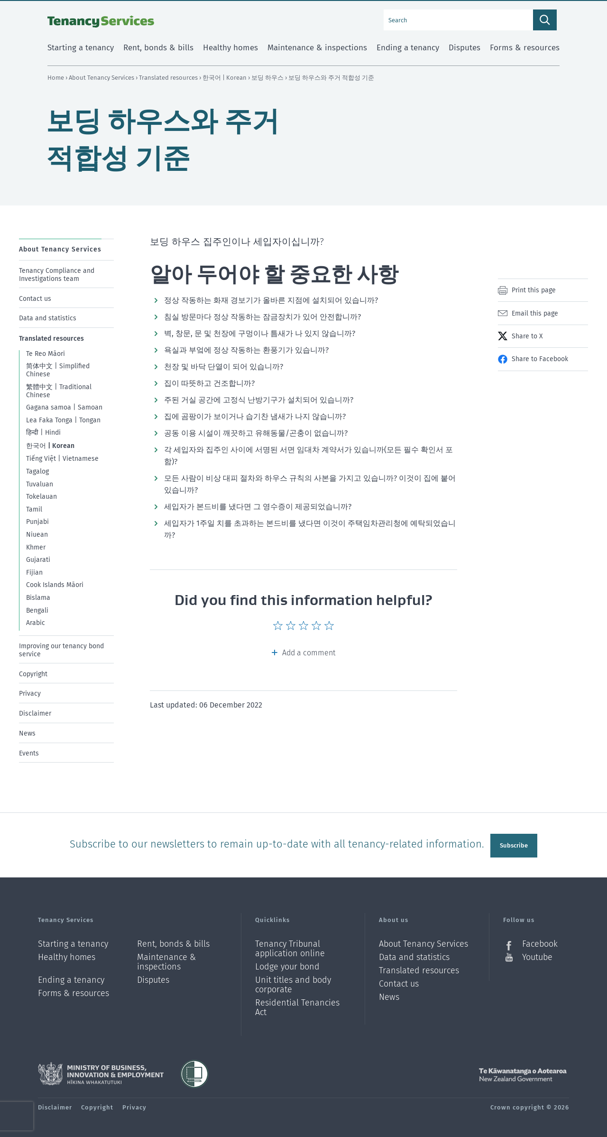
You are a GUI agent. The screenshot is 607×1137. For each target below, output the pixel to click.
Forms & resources (73, 989)
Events (29, 753)
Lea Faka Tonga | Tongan (63, 420)
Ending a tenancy (71, 976)
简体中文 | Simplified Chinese (58, 370)
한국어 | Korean (225, 77)
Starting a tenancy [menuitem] (80, 48)
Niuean (37, 535)
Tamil (34, 509)
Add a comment (308, 652)
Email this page (535, 313)
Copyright (33, 674)
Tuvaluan (39, 484)
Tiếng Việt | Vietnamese (62, 459)
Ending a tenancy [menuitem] (408, 48)
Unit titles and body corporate (293, 981)
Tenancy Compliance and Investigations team (56, 275)
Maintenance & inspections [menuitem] (317, 48)
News (27, 733)
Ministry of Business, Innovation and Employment (101, 1070)
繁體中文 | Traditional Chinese (59, 391)
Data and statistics (47, 318)
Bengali (37, 610)
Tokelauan (41, 497)
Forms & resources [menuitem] (525, 48)
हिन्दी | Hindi (43, 433)
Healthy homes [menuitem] (230, 48)
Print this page (534, 290)
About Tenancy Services (102, 77)
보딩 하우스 (268, 77)
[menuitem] (66, 271)
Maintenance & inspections (166, 958)
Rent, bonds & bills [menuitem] (158, 48)
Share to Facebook (540, 359)
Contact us (35, 298)
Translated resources (169, 77)
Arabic (35, 623)
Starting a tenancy (73, 940)
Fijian (34, 572)
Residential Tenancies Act (297, 1003)
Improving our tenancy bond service (61, 650)
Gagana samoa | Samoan (64, 407)
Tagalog (37, 471)
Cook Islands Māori (54, 585)
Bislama (38, 598)
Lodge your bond (287, 963)
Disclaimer (35, 713)
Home (55, 77)
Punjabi (37, 522)
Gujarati (38, 560)
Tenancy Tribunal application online (290, 945)
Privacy (30, 694)
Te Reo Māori (45, 354)
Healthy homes (66, 954)
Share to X (527, 336)
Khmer (36, 547)
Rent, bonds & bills (173, 940)
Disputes (153, 976)
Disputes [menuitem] (464, 48)
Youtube (537, 953)
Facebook (540, 940)
